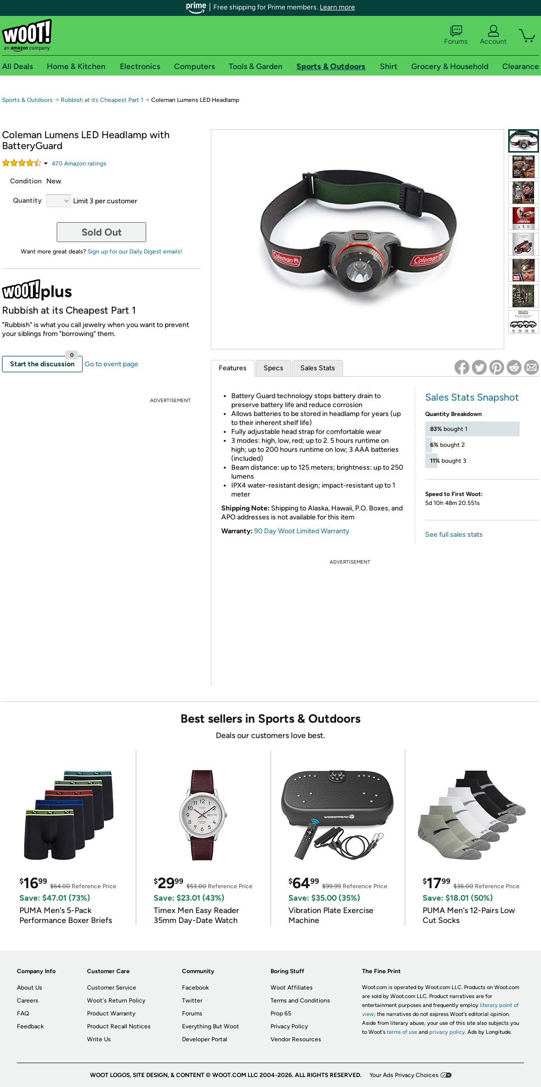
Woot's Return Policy (116, 1000)
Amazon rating (79, 163)
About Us (29, 987)
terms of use (402, 1032)
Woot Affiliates (291, 987)
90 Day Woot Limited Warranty (302, 531)
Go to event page (111, 364)
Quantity (27, 200)
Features (233, 368)
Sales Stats (317, 368)
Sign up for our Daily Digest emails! (135, 251)
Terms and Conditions (300, 1000)
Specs (273, 368)
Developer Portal (204, 1039)
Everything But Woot (210, 1026)
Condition (26, 181)
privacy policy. (447, 1032)
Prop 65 (280, 1013)
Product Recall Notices (119, 1026)
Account (493, 35)
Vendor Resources (295, 1039)
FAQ (23, 1013)
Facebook (195, 987)
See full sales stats (454, 534)
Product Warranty (111, 1013)
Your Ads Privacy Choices (404, 1075)
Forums (456, 35)
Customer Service (111, 987)
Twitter (192, 1000)
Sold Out (102, 232)
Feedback (30, 1026)
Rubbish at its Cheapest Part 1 (102, 99)
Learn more (337, 7)
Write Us (99, 1039)
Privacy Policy (289, 1026)
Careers (27, 1000)
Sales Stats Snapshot (472, 397)
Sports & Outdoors (27, 99)
